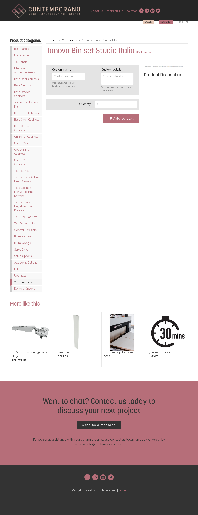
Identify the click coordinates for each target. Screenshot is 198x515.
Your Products (23, 282)
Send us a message (99, 425)
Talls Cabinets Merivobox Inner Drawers (24, 191)
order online (115, 11)
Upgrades (20, 275)
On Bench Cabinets (26, 136)
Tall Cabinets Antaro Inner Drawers (26, 179)
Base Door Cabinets (26, 78)
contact (132, 11)
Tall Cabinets (22, 170)
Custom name (61, 69)
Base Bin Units (23, 85)
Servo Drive (21, 249)
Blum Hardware (23, 236)
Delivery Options (24, 288)
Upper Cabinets (24, 143)
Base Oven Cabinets (26, 119)
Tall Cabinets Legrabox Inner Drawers (23, 206)
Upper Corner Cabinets (22, 162)
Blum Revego (22, 243)
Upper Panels (22, 55)
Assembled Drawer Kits (26, 104)
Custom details (111, 69)
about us (97, 11)
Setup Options (23, 256)
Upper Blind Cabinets (21, 151)
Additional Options (25, 262)
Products (52, 40)
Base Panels (21, 48)
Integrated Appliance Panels (24, 70)
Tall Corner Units (24, 223)
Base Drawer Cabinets (22, 94)
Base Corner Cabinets (22, 128)
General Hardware (25, 230)
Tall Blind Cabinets (25, 216)
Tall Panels (20, 61)
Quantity (85, 104)
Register (165, 22)
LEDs (17, 269)
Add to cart (121, 119)
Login (148, 22)
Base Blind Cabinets (26, 113)
